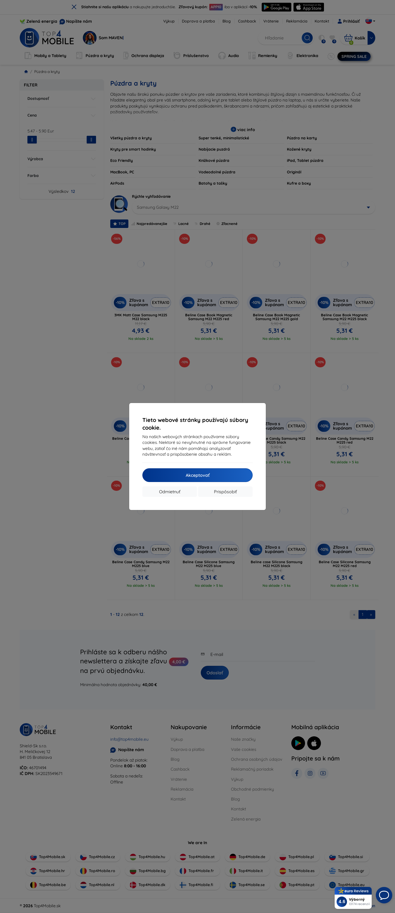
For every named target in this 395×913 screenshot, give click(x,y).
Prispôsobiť (225, 491)
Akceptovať (198, 475)
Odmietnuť (169, 491)
